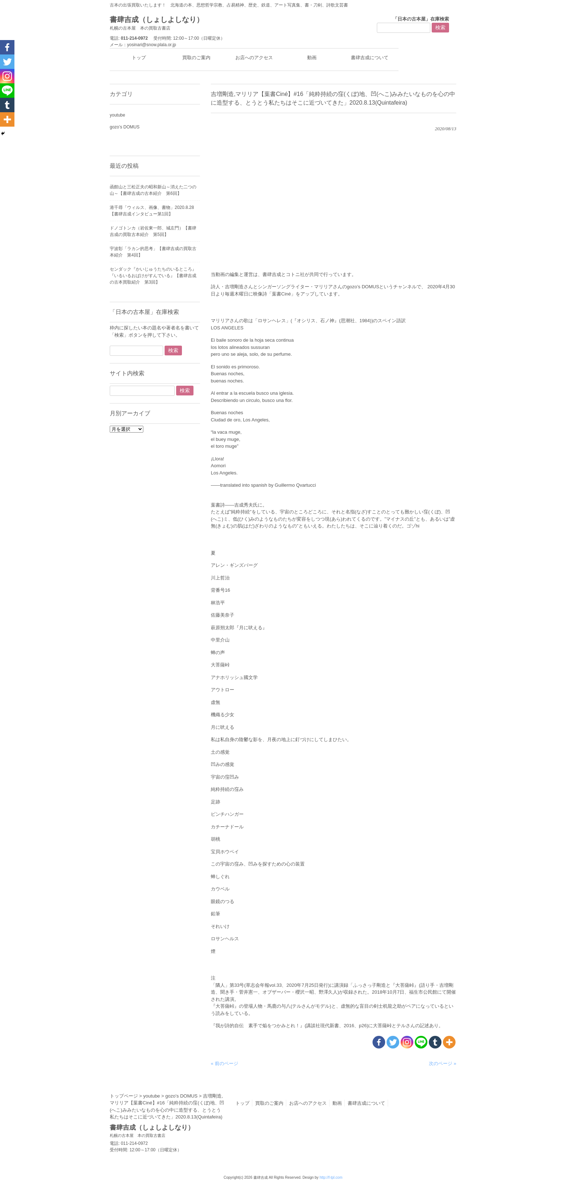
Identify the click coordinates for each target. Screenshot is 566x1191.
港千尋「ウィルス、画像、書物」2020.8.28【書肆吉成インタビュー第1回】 (152, 210)
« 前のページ (224, 1063)
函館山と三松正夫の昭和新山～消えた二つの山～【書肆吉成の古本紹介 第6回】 (153, 190)
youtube (117, 115)
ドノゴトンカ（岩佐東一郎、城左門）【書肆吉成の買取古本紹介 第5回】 (153, 231)
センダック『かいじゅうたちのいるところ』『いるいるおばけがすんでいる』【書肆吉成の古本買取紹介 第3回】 (153, 276)
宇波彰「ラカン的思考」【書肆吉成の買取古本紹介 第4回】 (153, 252)
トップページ (124, 1096)
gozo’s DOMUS (124, 127)
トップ (242, 1103)
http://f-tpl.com (330, 1177)
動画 (337, 1103)
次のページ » (442, 1063)
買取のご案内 (269, 1103)
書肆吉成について (366, 1103)
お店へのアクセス (308, 1103)
